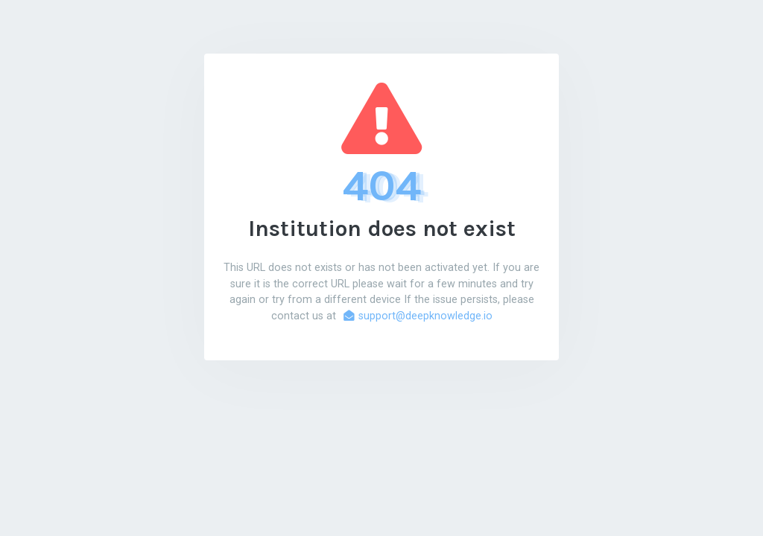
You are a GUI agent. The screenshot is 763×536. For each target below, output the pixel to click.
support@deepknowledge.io (418, 316)
